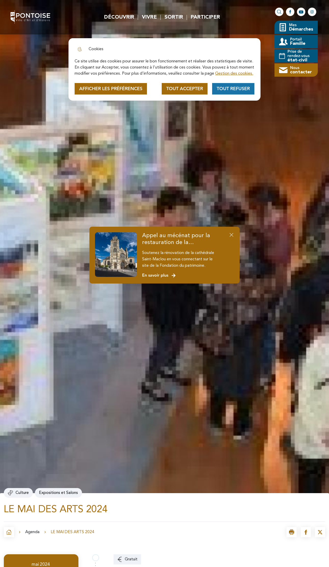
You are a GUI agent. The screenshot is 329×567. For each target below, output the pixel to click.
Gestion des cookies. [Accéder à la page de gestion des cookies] (234, 74)
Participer (205, 17)
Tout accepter (184, 88)
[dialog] (164, 69)
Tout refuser (233, 88)
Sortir (173, 17)
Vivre (149, 17)
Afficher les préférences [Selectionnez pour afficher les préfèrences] (110, 88)
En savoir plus (159, 275)
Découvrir (119, 17)
